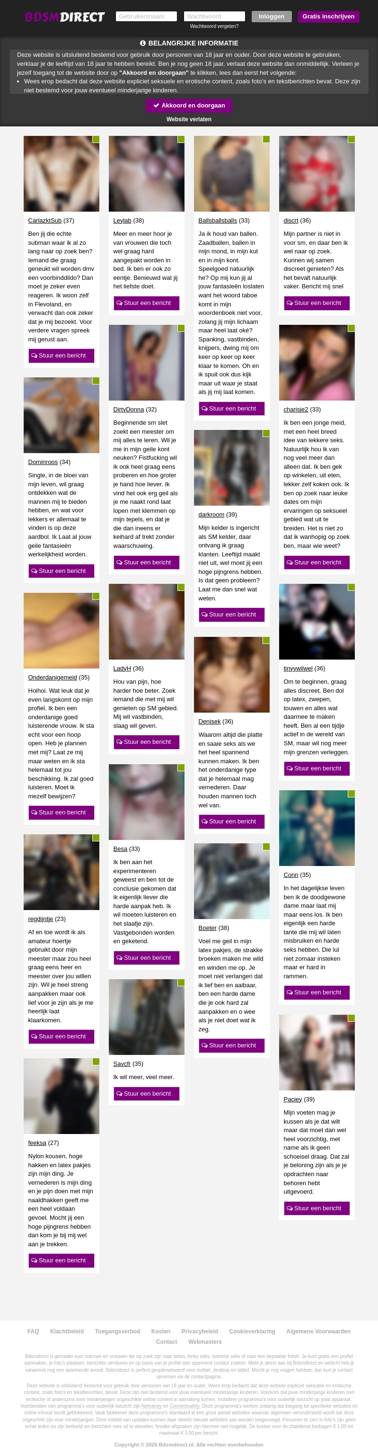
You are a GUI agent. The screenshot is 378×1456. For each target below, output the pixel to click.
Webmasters (205, 1342)
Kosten (161, 1331)
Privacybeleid (200, 1331)
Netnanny (151, 1406)
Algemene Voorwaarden (318, 1331)
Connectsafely (184, 1406)
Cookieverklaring (252, 1331)
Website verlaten (189, 119)
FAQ (33, 1331)
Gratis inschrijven (329, 16)
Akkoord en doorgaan (189, 105)
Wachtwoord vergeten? (214, 26)
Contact (166, 1342)
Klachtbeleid (67, 1331)
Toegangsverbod (118, 1331)
